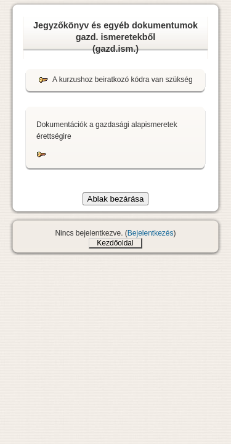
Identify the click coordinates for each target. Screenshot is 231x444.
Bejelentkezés (151, 233)
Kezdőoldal (115, 243)
